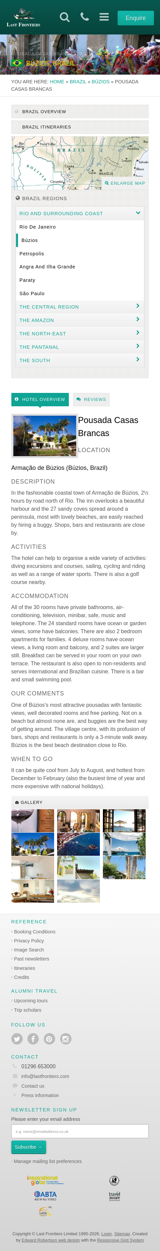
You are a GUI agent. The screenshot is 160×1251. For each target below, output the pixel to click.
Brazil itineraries (46, 127)
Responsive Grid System (120, 1240)
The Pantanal (39, 347)
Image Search (29, 949)
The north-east (42, 333)
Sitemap (122, 1233)
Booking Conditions (34, 931)
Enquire (136, 18)
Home (57, 81)
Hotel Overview (40, 399)
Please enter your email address (45, 1119)
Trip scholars (27, 1010)
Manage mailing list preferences (48, 1161)
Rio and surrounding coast (61, 213)
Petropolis (31, 253)
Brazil (78, 81)
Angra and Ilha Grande (47, 266)
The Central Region (49, 307)
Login (107, 1233)
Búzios (101, 81)
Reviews (91, 399)
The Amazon (36, 320)
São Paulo (31, 293)
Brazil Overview (40, 111)
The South (34, 360)
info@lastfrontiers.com (40, 1076)
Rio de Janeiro (37, 227)
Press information (40, 1095)
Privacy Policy (29, 940)
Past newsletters (31, 959)
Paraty (27, 280)
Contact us (32, 1086)
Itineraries (24, 968)
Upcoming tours (31, 1000)
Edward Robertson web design (51, 1240)
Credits (21, 977)
